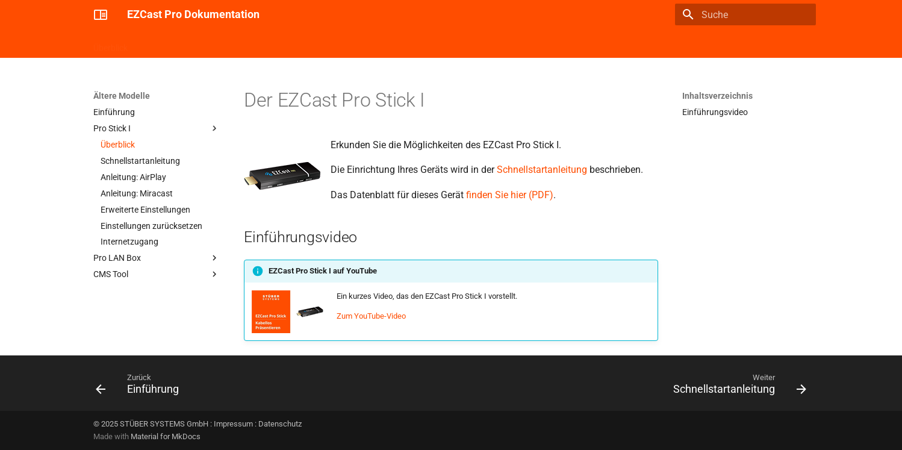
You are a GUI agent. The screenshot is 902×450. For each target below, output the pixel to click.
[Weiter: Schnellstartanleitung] (736, 387)
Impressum (233, 423)
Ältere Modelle (338, 44)
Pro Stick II (162, 44)
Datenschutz (280, 423)
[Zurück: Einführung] (141, 387)
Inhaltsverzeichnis (717, 96)
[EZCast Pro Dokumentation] (101, 14)
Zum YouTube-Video (371, 315)
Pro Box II (214, 44)
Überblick (110, 44)
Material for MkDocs (166, 436)
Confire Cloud (272, 44)
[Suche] (745, 14)
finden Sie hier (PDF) (509, 195)
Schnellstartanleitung (542, 169)
